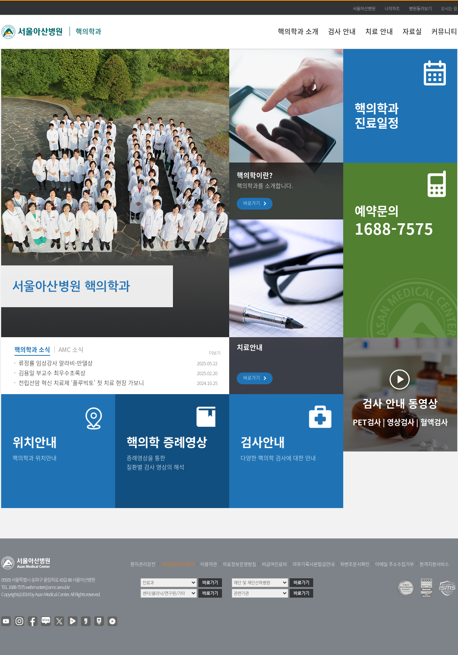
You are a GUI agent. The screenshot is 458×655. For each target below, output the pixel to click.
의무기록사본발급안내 (313, 564)
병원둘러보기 (420, 8)
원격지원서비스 (434, 564)
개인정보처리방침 (178, 564)
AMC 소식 (71, 350)
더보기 (214, 353)
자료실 (412, 31)
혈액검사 (434, 422)
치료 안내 (379, 31)
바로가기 (253, 204)
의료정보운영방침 (239, 564)
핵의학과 (88, 31)
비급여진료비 (274, 564)
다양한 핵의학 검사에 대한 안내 (278, 458)
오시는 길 (449, 8)
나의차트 (392, 8)
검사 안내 (342, 31)
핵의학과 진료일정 (377, 115)
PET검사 (367, 422)
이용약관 (208, 564)
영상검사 (400, 422)
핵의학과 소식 (32, 350)
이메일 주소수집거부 (394, 564)
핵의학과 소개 (298, 31)
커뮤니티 (444, 31)
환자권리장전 (142, 564)
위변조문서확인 (354, 564)
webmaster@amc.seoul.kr (47, 587)
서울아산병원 (364, 8)
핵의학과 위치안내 (35, 458)
